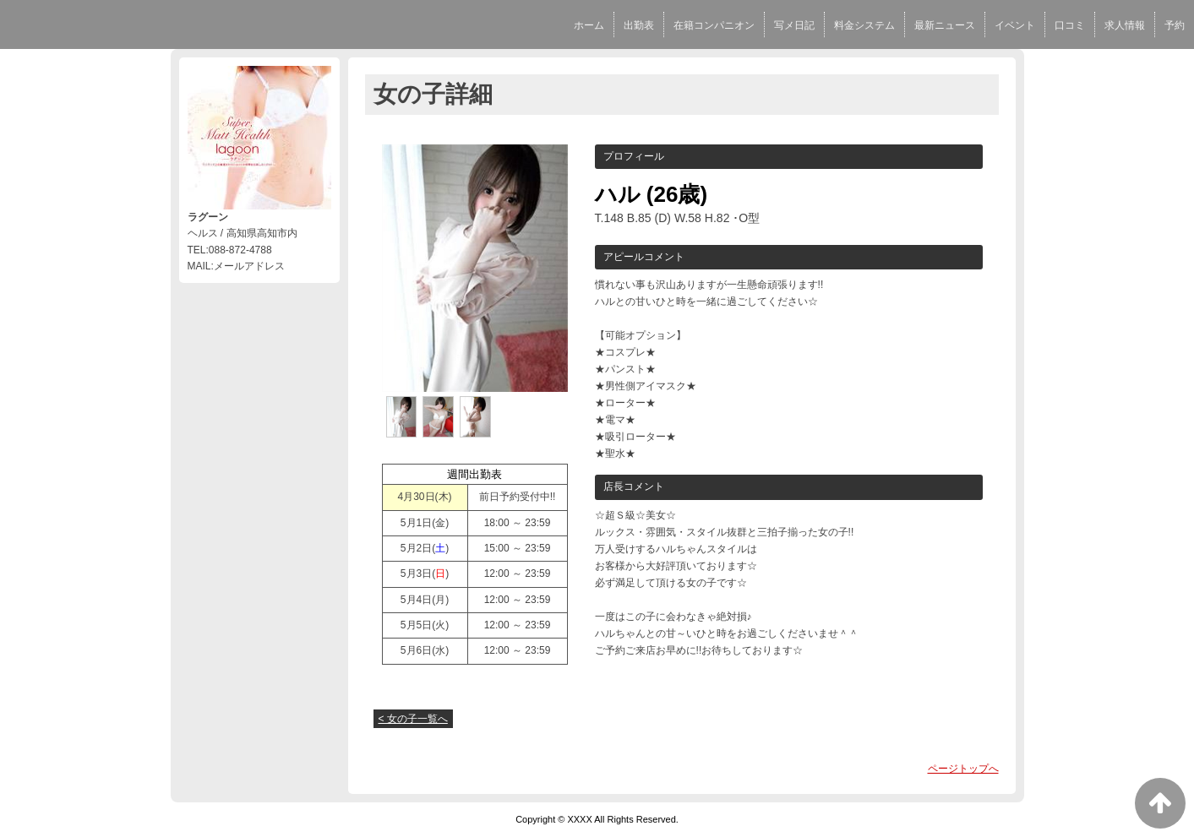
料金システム (864, 25)
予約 (1174, 25)
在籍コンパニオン (714, 25)
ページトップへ (963, 768)
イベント (1015, 25)
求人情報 (1124, 25)
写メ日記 (794, 25)
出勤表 (639, 25)
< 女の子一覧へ (413, 719)
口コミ (1070, 25)
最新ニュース (944, 25)
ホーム (589, 25)
